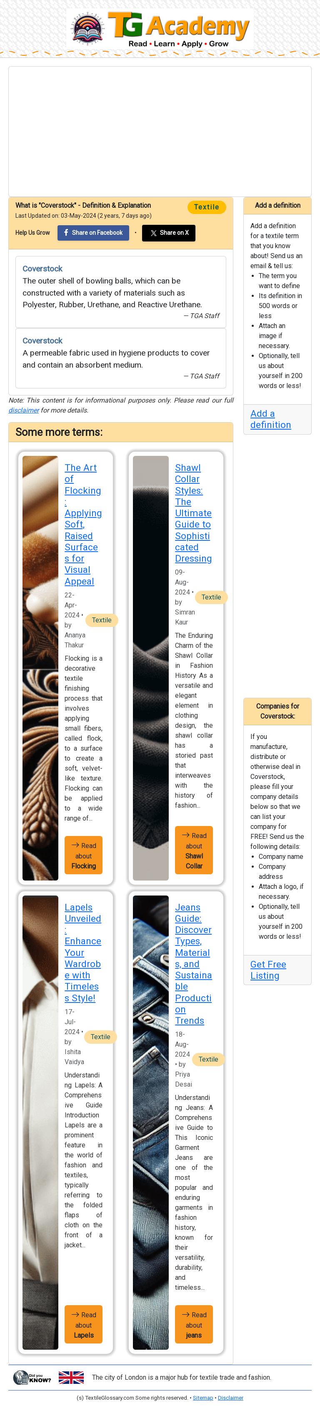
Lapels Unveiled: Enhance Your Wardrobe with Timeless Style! (83, 953)
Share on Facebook (93, 232)
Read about (83, 855)
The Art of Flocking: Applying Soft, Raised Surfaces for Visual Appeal (83, 524)
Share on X (169, 233)
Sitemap (203, 1398)
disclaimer (23, 410)
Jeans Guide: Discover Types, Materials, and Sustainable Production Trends (193, 964)
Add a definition (270, 419)
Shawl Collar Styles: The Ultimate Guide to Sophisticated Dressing (193, 513)
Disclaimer (230, 1398)
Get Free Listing (268, 970)
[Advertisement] (160, 131)
